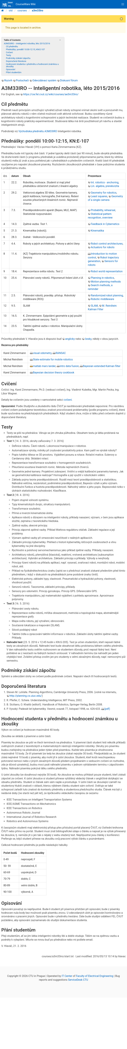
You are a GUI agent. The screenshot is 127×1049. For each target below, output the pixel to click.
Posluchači (22, 80)
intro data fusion (69, 366)
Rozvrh (8, 80)
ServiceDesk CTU (78, 979)
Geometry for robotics (103, 192)
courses (22, 10)
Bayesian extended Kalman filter (101, 366)
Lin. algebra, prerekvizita (105, 186)
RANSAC (61, 353)
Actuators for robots (102, 247)
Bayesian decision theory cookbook (53, 372)
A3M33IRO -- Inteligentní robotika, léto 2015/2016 (27, 43)
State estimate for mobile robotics (53, 359)
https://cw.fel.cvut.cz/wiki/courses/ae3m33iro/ (50, 94)
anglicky (70, 338)
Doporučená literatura (16, 61)
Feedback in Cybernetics (105, 224)
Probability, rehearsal (103, 210)
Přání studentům (13, 72)
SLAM (94, 305)
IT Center (67, 976)
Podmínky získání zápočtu (18, 58)
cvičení (68, 399)
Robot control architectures (107, 243)
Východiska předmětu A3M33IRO (37, 131)
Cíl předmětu (12, 46)
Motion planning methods (106, 281)
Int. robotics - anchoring (104, 182)
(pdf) (107, 708)
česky (88, 338)
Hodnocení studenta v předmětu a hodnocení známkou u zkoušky (32, 65)
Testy (8, 55)
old (11, 10)
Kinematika (97, 230)
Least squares (99, 196)
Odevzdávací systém (44, 80)
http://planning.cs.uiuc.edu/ (26, 695)
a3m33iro (37, 10)
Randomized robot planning (107, 295)
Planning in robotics (102, 277)
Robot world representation (107, 271)
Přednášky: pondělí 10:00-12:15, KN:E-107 (25, 49)
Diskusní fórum (69, 80)
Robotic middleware (102, 299)
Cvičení (9, 52)
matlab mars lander (44, 366)
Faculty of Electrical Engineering (94, 976)
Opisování (10, 69)
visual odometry (42, 353)
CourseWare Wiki (19, 4)
